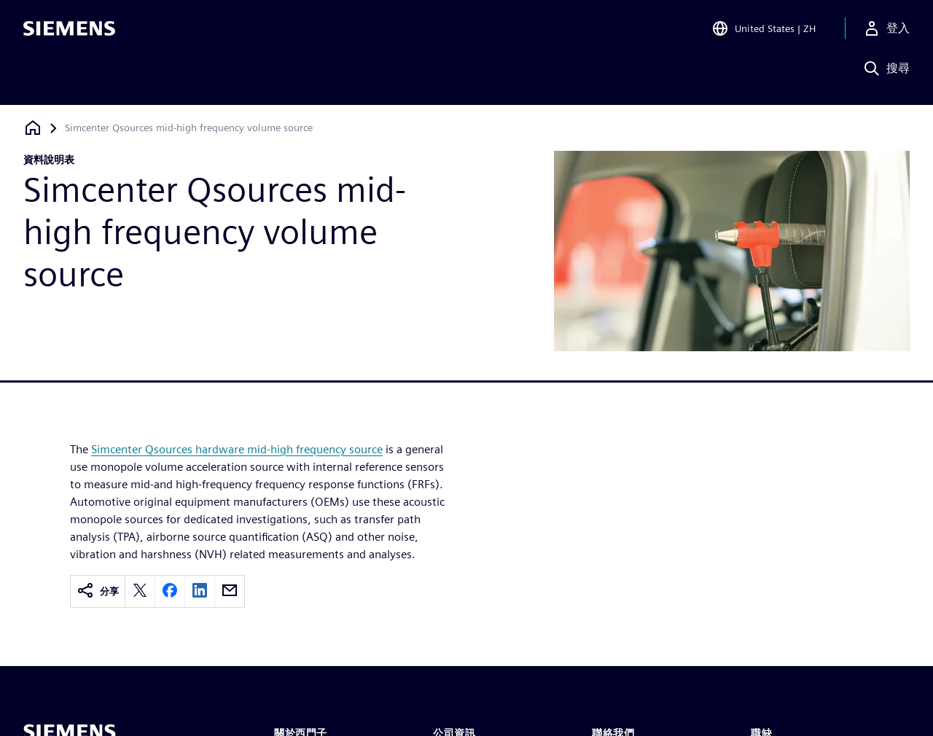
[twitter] (140, 591)
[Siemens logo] (69, 32)
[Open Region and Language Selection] (763, 32)
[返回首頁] (33, 128)
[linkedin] (199, 591)
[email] (229, 591)
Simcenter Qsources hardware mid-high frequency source (237, 449)
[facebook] (169, 591)
